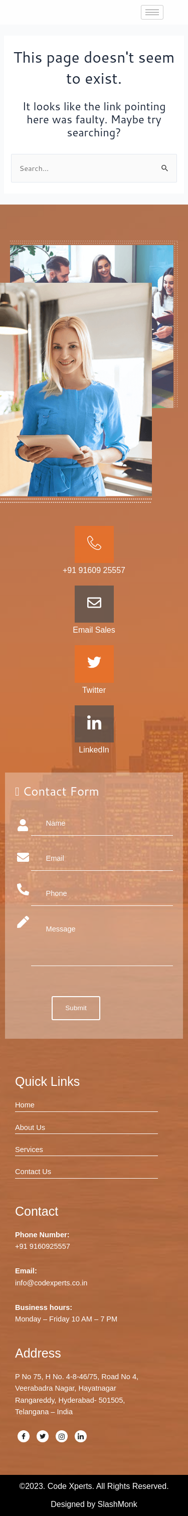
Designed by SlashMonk (94, 1504)
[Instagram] (62, 1436)
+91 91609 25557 (94, 570)
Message (102, 941)
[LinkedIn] (81, 1436)
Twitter (94, 690)
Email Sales (94, 630)
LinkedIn (94, 749)
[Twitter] (43, 1436)
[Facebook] (24, 1436)
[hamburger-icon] (152, 12)
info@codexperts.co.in (51, 1283)
